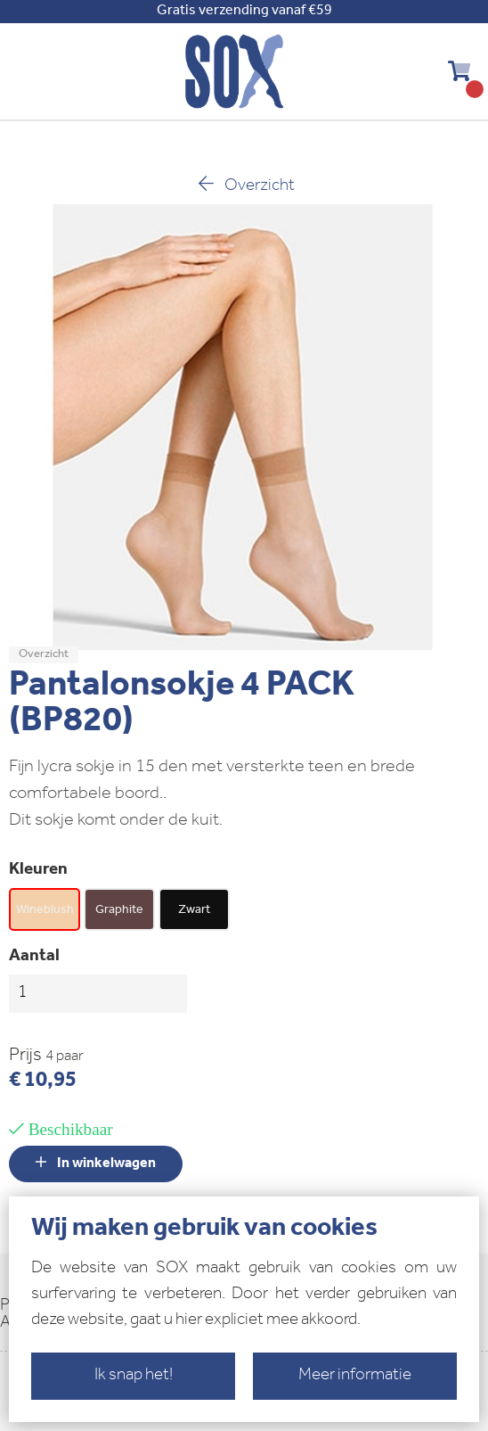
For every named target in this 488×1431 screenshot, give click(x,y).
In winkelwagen (96, 1163)
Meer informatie (354, 1376)
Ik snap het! (133, 1376)
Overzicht (244, 185)
